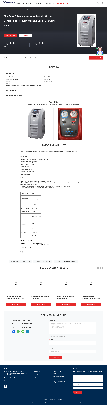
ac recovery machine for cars (42, 261)
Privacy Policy (61, 399)
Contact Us (36, 381)
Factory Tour (36, 374)
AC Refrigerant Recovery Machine (59, 372)
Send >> (78, 392)
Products (11, 9)
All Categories (57, 386)
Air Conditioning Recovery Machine (23, 9)
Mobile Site (52, 399)
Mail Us (25, 35)
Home (5, 9)
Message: (52, 320)
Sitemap (45, 399)
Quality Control (37, 378)
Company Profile (37, 371)
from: (51, 339)
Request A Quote (96, 58)
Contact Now (55, 357)
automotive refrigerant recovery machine (66, 261)
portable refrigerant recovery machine (20, 261)
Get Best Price (10, 35)
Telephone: (53, 348)
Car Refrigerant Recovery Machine (59, 377)
